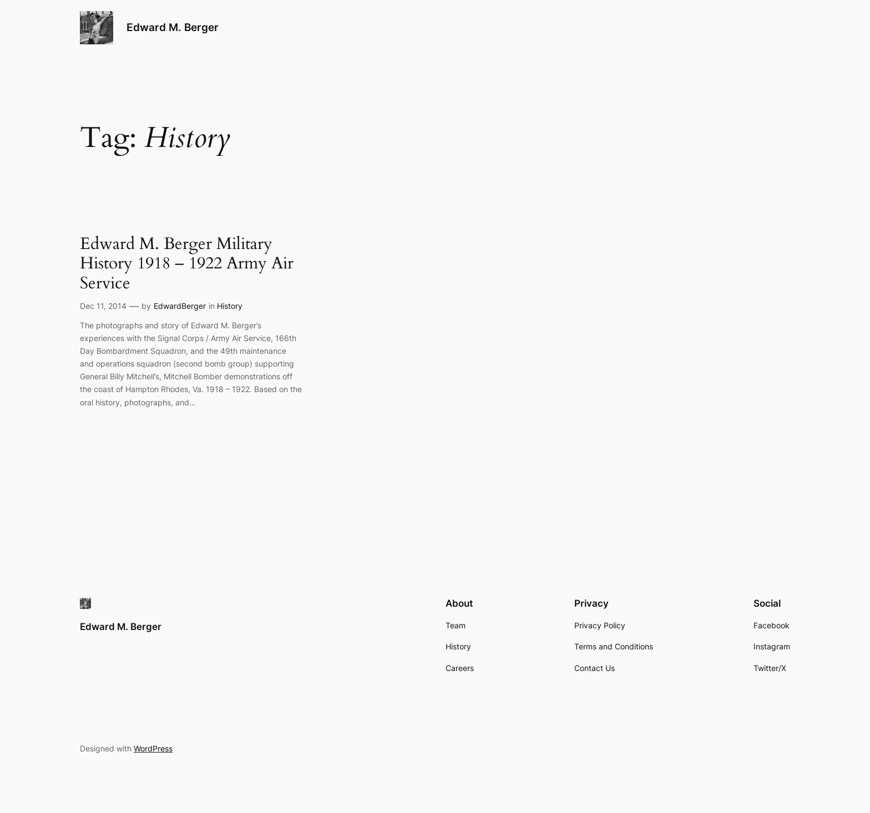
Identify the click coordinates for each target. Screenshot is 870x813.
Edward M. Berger (173, 27)
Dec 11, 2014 (103, 306)
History (229, 306)
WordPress (153, 748)
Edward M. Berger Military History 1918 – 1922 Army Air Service (187, 264)
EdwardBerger (180, 306)
